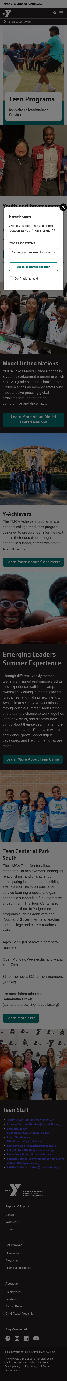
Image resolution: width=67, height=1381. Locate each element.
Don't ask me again (24, 279)
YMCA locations (22, 243)
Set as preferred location (34, 267)
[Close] (63, 207)
